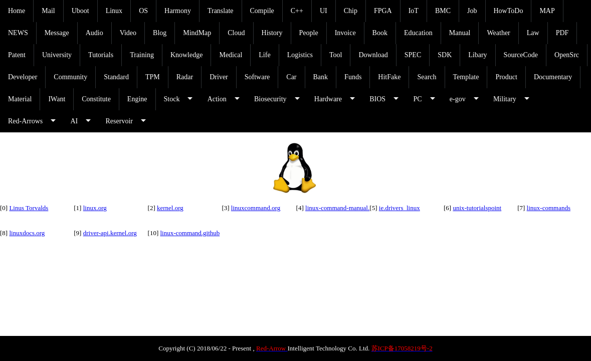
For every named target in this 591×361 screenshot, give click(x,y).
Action (217, 99)
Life (264, 55)
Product (506, 77)
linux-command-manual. (337, 208)
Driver (219, 77)
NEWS (18, 33)
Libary (477, 55)
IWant (56, 99)
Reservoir (119, 121)
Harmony (177, 11)
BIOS (377, 99)
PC (417, 99)
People (308, 33)
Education (418, 33)
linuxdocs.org (27, 233)
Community (70, 77)
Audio (94, 33)
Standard (116, 77)
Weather (498, 33)
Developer (22, 77)
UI (323, 11)
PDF (562, 33)
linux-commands (548, 208)
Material (20, 99)
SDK (445, 55)
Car (291, 77)
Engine (137, 99)
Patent (17, 55)
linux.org (95, 208)
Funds (352, 77)
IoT (414, 11)
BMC (443, 11)
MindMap (197, 33)
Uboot (80, 11)
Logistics (300, 55)
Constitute (96, 99)
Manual (460, 33)
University (57, 55)
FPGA (383, 11)
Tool (335, 55)
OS (143, 11)
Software (257, 77)
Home (16, 11)
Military (504, 99)
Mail (48, 11)
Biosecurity (270, 99)
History (272, 33)
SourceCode (521, 55)
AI (74, 121)
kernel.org (170, 208)
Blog (159, 33)
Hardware (328, 99)
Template (466, 77)
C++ (297, 11)
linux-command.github (190, 233)
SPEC (413, 55)
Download (372, 55)
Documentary (553, 77)
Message (57, 33)
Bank (320, 77)
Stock (172, 99)
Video (128, 33)
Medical (230, 55)
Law (533, 33)
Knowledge (186, 55)
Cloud (236, 33)
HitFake (389, 77)
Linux (114, 11)
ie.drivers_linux (399, 208)
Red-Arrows (25, 121)
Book (379, 33)
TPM (152, 77)
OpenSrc (566, 55)
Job (472, 11)
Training (142, 55)
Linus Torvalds (28, 208)
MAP (546, 11)
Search (426, 77)
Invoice (345, 33)
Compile (262, 11)
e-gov (458, 99)
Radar (184, 77)
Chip (350, 11)
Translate (221, 11)
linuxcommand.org (255, 208)
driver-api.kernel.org (110, 233)
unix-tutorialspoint (477, 208)
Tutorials (100, 55)
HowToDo (508, 11)
